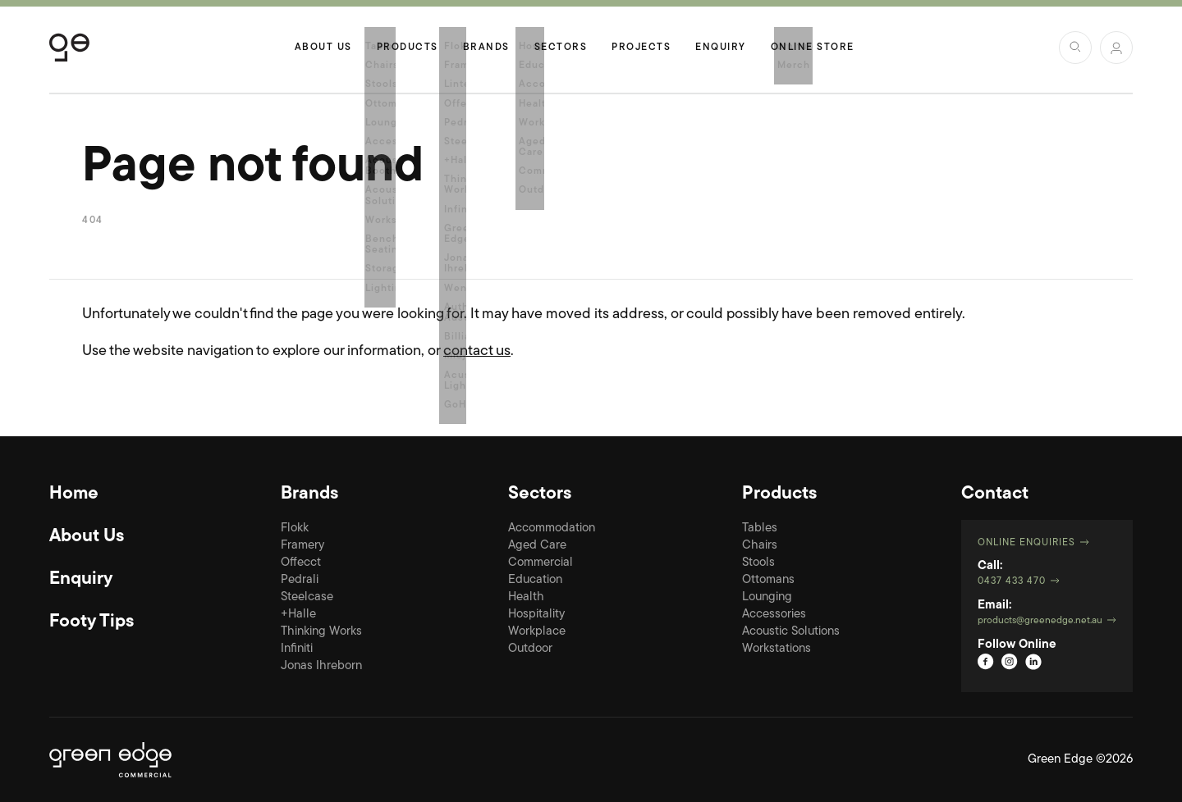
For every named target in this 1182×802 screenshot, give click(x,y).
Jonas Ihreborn (321, 666)
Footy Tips (91, 622)
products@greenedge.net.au (1040, 621)
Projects (641, 47)
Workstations (776, 649)
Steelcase (307, 597)
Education (535, 580)
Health (526, 597)
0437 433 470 (1012, 581)
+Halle (298, 614)
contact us (477, 351)
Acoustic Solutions (791, 632)
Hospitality (536, 614)
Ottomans (768, 580)
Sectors (561, 47)
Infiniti (297, 649)
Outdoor (530, 649)
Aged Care (537, 546)
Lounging (767, 597)
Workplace (537, 632)
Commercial (540, 563)
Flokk (295, 528)
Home (73, 494)
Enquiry (720, 47)
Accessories (774, 614)
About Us (323, 47)
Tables (759, 528)
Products (407, 47)
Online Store (812, 47)
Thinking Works (321, 632)
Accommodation (551, 528)
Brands (486, 47)
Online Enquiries (1026, 543)
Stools (758, 563)
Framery (302, 546)
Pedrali (299, 580)
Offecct (301, 563)
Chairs (759, 546)
